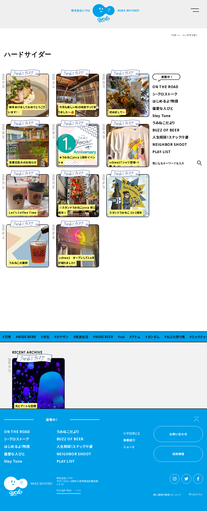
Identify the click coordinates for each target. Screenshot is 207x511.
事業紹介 (129, 440)
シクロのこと (131, 433)
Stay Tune (161, 116)
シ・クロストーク (164, 94)
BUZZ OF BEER (165, 130)
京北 (46, 336)
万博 (8, 336)
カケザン (62, 336)
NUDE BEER (104, 336)
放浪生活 (81, 336)
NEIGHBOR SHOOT (169, 145)
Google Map (64, 490)
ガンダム (154, 336)
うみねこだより (163, 123)
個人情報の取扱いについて (167, 494)
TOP (173, 35)
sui (122, 336)
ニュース (128, 447)
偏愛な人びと (162, 109)
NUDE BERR (27, 336)
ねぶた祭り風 (176, 336)
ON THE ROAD (165, 87)
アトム (136, 336)
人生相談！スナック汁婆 (170, 137)
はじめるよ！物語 (165, 101)
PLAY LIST (161, 152)
